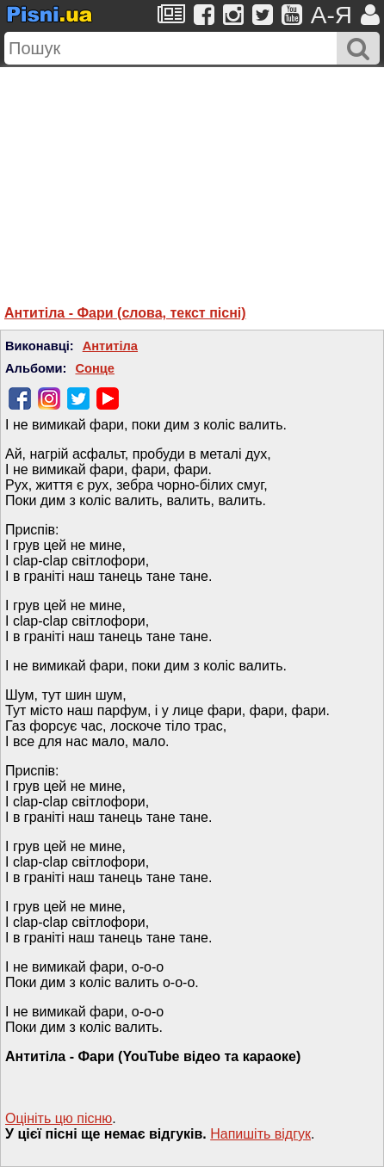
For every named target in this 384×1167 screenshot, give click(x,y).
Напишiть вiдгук (260, 1134)
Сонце (95, 368)
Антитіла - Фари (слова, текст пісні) (125, 313)
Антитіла (110, 346)
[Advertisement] (192, 174)
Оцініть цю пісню (58, 1118)
